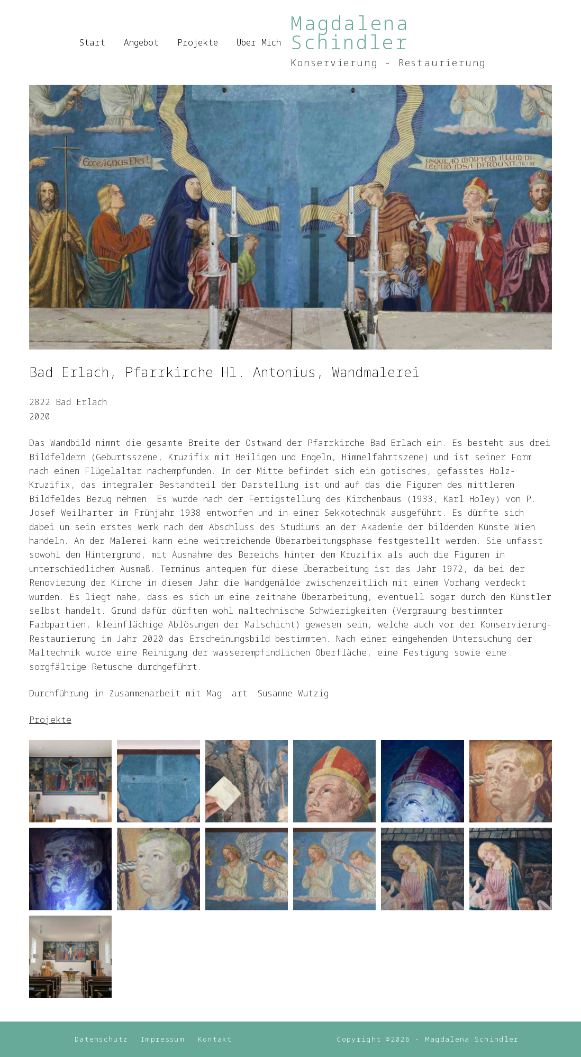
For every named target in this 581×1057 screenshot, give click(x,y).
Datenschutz (100, 1039)
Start (92, 42)
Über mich (259, 42)
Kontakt (215, 1039)
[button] (70, 781)
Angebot (141, 42)
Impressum (163, 1039)
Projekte (197, 42)
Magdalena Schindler (350, 32)
